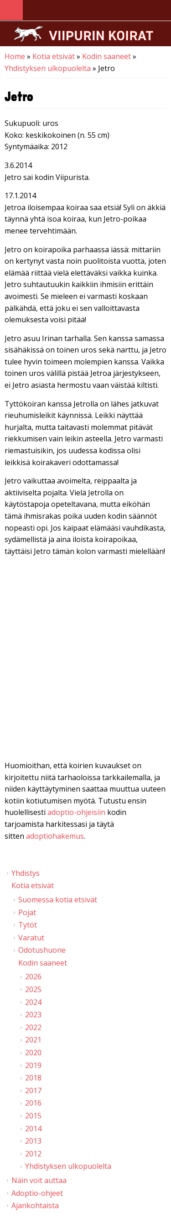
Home (15, 56)
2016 (33, 1103)
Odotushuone (42, 950)
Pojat (27, 912)
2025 (33, 989)
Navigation (11, 10)
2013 (33, 1141)
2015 (33, 1116)
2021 (33, 1040)
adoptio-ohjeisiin (76, 812)
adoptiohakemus (55, 836)
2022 (33, 1027)
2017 (33, 1090)
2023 (33, 1014)
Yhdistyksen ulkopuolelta (48, 68)
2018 (33, 1078)
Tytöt (27, 925)
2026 (33, 976)
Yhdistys (25, 873)
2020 (33, 1052)
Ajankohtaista (35, 1205)
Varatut (31, 938)
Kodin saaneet (106, 56)
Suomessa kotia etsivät (57, 900)
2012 (33, 1154)
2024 (33, 1002)
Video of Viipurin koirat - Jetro (85, 660)
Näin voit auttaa (39, 1180)
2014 (33, 1128)
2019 (33, 1065)
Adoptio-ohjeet (37, 1193)
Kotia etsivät (53, 56)
